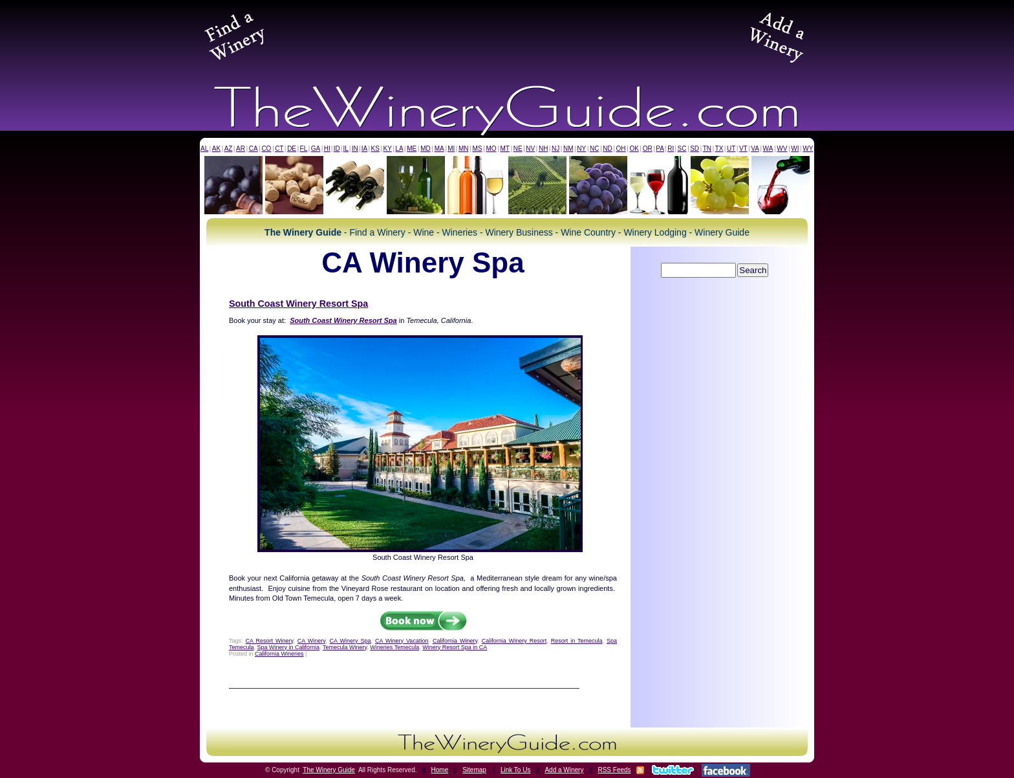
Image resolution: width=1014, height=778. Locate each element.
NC (594, 148)
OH (621, 148)
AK (216, 148)
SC (682, 148)
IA (364, 148)
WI (795, 148)
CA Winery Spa (350, 641)
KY (387, 148)
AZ (228, 148)
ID (337, 148)
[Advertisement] (507, 35)
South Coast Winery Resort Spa (298, 303)
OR (648, 148)
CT (279, 148)
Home (440, 769)
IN (355, 148)
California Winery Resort (514, 641)
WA (768, 148)
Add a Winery (564, 769)
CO (266, 148)
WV (782, 148)
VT (743, 148)
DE (291, 148)
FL (304, 148)
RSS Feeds (614, 769)
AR (240, 148)
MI (451, 148)
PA (660, 148)
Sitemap (474, 769)
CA (253, 148)
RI (670, 148)
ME (411, 148)
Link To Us (516, 769)
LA (399, 148)
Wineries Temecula (394, 647)
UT (731, 148)
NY (581, 148)
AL (204, 148)
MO (491, 148)
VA (755, 148)
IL (346, 148)
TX (719, 148)
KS (375, 148)
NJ (555, 148)
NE (518, 148)
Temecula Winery (345, 647)
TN (707, 148)
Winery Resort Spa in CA (454, 647)
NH (543, 148)
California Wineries (279, 653)
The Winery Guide (329, 769)
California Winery (455, 641)
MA (439, 148)
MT (504, 148)
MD (425, 148)
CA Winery (311, 641)
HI (327, 148)
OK (633, 148)
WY (808, 148)
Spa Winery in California (288, 647)
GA (315, 148)
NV (530, 148)
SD (694, 148)
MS (477, 148)
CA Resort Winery (270, 641)
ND (607, 148)
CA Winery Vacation (401, 641)
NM (568, 148)
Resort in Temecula (577, 641)
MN (463, 148)
